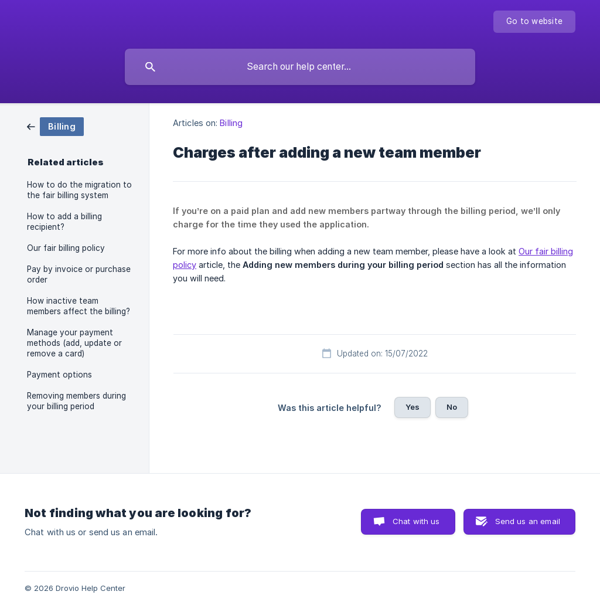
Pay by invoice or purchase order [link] (79, 274)
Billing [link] (231, 123)
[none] (534, 22)
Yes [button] (412, 407)
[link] (55, 125)
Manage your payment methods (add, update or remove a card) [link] (74, 343)
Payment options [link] (59, 374)
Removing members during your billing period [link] (76, 401)
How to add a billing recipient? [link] (64, 222)
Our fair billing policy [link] (66, 248)
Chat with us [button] (416, 521)
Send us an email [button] (527, 521)
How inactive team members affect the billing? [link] (78, 306)
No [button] (451, 407)
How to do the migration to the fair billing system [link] (79, 190)
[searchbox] (300, 67)
